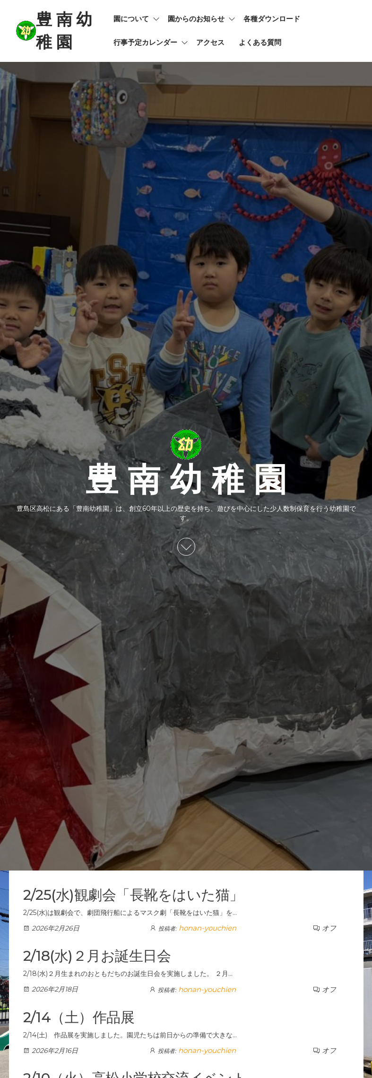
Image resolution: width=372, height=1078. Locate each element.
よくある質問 (260, 42)
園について (131, 18)
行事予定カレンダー (145, 42)
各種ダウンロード (271, 18)
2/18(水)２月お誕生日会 (97, 956)
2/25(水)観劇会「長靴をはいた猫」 (133, 895)
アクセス (210, 42)
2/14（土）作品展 (79, 1017)
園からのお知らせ (196, 18)
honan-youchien (207, 927)
